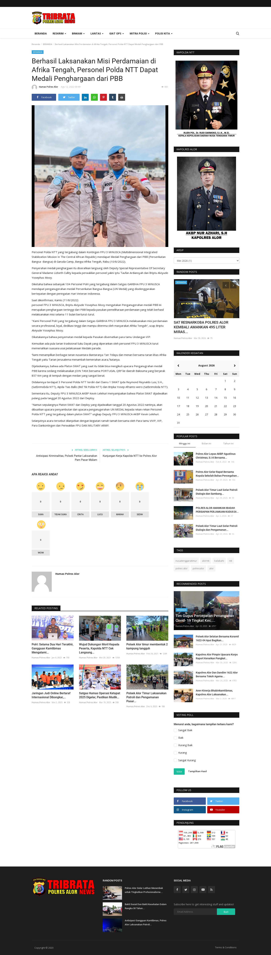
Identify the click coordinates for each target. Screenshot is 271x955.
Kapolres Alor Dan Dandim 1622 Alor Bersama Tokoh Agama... (217, 674)
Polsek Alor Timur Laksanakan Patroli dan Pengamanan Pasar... (146, 697)
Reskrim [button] (59, 33)
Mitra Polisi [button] (139, 33)
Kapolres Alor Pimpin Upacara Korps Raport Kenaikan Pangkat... (217, 656)
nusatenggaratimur (186, 560)
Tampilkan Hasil (197, 771)
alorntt (205, 560)
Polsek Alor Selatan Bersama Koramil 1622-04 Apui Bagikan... (217, 638)
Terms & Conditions (226, 947)
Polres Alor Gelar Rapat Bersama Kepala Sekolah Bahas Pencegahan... (217, 473)
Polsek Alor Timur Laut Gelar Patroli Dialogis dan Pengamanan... (216, 527)
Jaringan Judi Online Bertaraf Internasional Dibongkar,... (51, 695)
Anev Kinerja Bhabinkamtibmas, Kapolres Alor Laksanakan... (214, 692)
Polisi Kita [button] (163, 33)
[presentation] (226, 285)
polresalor (198, 568)
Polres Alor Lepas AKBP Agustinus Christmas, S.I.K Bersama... (215, 455)
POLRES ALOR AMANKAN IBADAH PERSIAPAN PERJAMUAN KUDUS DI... (217, 509)
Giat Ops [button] (116, 33)
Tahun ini (228, 443)
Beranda (41, 33)
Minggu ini (184, 443)
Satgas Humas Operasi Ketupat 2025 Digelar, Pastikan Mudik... (99, 695)
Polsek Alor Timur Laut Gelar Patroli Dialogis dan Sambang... (216, 491)
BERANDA (47, 44)
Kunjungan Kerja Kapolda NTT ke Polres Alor (130, 455)
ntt (230, 560)
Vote (179, 771)
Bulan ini (206, 443)
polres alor (182, 568)
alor (211, 568)
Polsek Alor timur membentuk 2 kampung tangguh (147, 646)
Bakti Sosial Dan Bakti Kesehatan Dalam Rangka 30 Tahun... (145, 906)
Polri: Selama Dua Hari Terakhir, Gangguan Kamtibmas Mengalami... (52, 648)
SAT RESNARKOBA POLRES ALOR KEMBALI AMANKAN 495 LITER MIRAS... (201, 327)
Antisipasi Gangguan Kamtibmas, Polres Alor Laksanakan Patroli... (145, 922)
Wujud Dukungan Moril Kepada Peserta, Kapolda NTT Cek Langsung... (99, 648)
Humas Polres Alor (45, 87)
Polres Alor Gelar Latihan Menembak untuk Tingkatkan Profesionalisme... (144, 890)
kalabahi (219, 560)
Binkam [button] (78, 33)
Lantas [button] (97, 33)
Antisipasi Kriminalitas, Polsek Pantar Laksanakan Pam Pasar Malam (66, 457)
